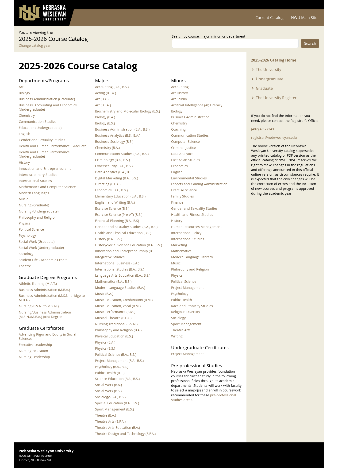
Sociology (26, 253)
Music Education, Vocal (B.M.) (118, 306)
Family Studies (182, 196)
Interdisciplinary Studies (38, 174)
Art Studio (179, 99)
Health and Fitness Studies (192, 214)
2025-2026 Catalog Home (273, 60)
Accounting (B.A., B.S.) (112, 87)
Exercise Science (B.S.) (112, 208)
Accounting (180, 87)
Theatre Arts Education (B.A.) (117, 427)
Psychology (27, 235)
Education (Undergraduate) (40, 127)
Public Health (181, 300)
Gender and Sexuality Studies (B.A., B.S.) (126, 226)
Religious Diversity (185, 311)
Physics (24, 223)
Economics (179, 166)
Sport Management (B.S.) (114, 409)
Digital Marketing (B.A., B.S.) (116, 178)
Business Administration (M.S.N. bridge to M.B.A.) (52, 297)
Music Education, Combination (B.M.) (124, 300)
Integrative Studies (110, 257)
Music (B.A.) (104, 293)
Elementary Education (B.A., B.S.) (120, 196)
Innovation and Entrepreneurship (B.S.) (125, 251)
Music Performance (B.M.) (115, 311)
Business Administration (190, 117)
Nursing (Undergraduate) (38, 211)
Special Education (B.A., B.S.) (117, 403)
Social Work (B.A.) (108, 385)
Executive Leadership (35, 344)
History (24, 162)
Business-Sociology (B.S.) (114, 141)
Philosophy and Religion (38, 217)
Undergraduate (269, 78)
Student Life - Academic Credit (43, 260)
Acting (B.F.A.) (105, 93)
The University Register (276, 97)
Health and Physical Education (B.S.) (123, 233)
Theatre (25, 266)
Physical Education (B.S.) (114, 336)
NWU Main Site (304, 17)
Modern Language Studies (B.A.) (120, 287)
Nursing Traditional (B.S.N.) (116, 324)
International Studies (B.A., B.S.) (119, 269)
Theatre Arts (181, 330)
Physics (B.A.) (105, 342)
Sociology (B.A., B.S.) (110, 397)
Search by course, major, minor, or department (208, 36)
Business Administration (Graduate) (47, 99)
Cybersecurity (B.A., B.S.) (114, 166)
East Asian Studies (185, 160)
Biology (24, 93)
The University (268, 69)
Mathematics (181, 251)
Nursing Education (33, 350)
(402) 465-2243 (262, 129)
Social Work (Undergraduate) (41, 247)
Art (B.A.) (101, 99)
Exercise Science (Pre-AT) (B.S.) (118, 214)
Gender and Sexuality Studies (42, 140)
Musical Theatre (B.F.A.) (113, 318)
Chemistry (27, 115)
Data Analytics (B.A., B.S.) (114, 172)
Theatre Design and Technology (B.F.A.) (125, 433)
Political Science (31, 229)
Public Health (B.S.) (109, 373)
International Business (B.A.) (117, 263)
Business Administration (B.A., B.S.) (122, 129)
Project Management (187, 287)
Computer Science (185, 141)
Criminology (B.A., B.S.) (112, 160)
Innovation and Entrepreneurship (45, 168)
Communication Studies (37, 121)
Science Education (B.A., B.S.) (117, 378)
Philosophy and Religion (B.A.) (118, 330)
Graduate (264, 88)
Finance (177, 202)
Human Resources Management (196, 226)
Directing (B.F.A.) (107, 184)
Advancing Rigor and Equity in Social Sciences (47, 336)
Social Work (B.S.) (108, 391)
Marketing (179, 245)
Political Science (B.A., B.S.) (115, 354)
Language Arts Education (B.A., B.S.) (122, 275)
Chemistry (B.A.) (107, 147)
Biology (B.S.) (105, 123)
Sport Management (186, 324)
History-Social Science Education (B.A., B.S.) (128, 245)
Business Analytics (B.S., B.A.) (117, 135)
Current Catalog (269, 17)
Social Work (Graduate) (36, 241)
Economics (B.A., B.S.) (111, 190)
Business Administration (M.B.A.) (44, 289)
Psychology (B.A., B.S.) (111, 366)
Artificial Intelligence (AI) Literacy (196, 105)
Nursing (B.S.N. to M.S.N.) (39, 306)
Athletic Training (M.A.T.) (38, 283)
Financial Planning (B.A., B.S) (117, 220)
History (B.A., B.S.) (108, 239)
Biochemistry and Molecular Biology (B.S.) (127, 111)
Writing (177, 336)
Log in (313, 5)
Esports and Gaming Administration (199, 184)
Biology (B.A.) (105, 117)
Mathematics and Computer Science (47, 187)
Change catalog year (35, 45)
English (24, 134)
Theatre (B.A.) (105, 415)
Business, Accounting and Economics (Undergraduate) (48, 107)
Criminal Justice (183, 147)
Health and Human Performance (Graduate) (53, 146)
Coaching (178, 129)
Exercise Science (184, 190)
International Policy (186, 233)
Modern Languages (34, 193)
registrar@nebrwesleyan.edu (274, 137)
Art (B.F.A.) (103, 105)
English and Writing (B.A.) (115, 202)
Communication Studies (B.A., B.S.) (122, 153)
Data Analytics (182, 153)
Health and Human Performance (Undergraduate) (44, 154)
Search (310, 43)
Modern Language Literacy (192, 257)
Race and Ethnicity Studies (192, 306)
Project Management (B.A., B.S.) (119, 360)
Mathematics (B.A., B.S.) (113, 281)
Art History (179, 93)
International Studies (35, 180)
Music (23, 199)
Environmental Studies (189, 178)
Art (21, 87)
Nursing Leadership (34, 357)
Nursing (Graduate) (34, 205)
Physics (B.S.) (105, 348)
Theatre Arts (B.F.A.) (110, 421)
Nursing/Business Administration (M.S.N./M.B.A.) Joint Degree (45, 314)
